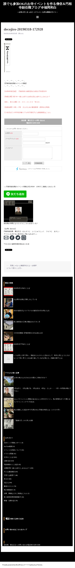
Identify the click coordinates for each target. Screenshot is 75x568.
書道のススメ (8, 486)
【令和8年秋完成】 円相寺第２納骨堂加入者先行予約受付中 (25, 91)
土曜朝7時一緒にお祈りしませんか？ (17, 468)
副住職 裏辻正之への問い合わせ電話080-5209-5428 (22, 545)
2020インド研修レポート (12, 443)
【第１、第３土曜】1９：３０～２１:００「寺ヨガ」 (22, 102)
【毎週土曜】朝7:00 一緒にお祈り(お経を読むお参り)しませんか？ (27, 96)
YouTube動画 (8, 446)
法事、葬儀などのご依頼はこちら (15, 493)
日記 (5, 483)
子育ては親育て (9, 475)
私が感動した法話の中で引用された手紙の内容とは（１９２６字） (37, 410)
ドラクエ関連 (8, 454)
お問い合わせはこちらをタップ (16, 529)
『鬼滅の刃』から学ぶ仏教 (23, 420)
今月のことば (8, 457)
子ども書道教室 (9, 472)
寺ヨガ (6, 479)
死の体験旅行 (8, 490)
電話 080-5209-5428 (14, 518)
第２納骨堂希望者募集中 (12, 497)
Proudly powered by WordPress (12, 565)
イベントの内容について (12, 450)
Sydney (31, 565)
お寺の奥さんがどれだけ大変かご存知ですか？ (30, 378)
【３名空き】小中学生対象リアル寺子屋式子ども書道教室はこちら (27, 112)
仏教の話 (7, 461)
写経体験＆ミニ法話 (11, 464)
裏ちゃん (21, 33)
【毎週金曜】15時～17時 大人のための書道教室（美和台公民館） (27, 107)
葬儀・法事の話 (9, 501)
